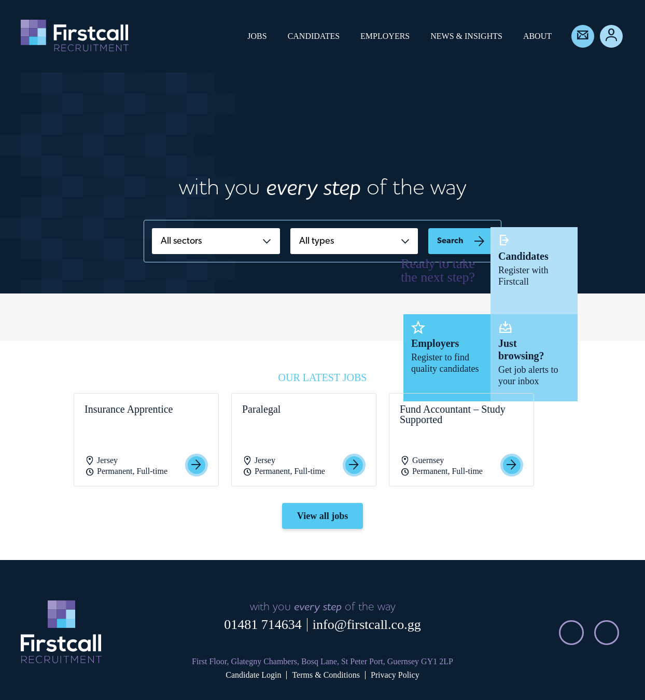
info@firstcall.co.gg (367, 624)
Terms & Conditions (325, 674)
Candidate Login (253, 674)
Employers (385, 36)
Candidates (314, 36)
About (537, 36)
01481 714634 (263, 624)
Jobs (257, 36)
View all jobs (322, 516)
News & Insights (466, 36)
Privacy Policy (395, 674)
